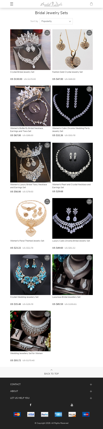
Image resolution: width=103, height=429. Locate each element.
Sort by (34, 21)
